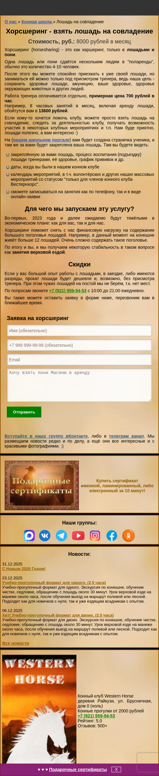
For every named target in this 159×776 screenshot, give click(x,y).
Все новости (15, 648)
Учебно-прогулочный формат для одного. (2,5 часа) (54, 588)
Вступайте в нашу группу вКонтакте (46, 441)
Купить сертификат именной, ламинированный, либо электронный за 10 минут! (117, 491)
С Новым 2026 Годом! (24, 574)
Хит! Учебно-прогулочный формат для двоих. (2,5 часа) (58, 620)
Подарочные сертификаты (78, 769)
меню (7, 7)
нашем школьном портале (41, 139)
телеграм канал (126, 441)
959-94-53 (67, 290)
